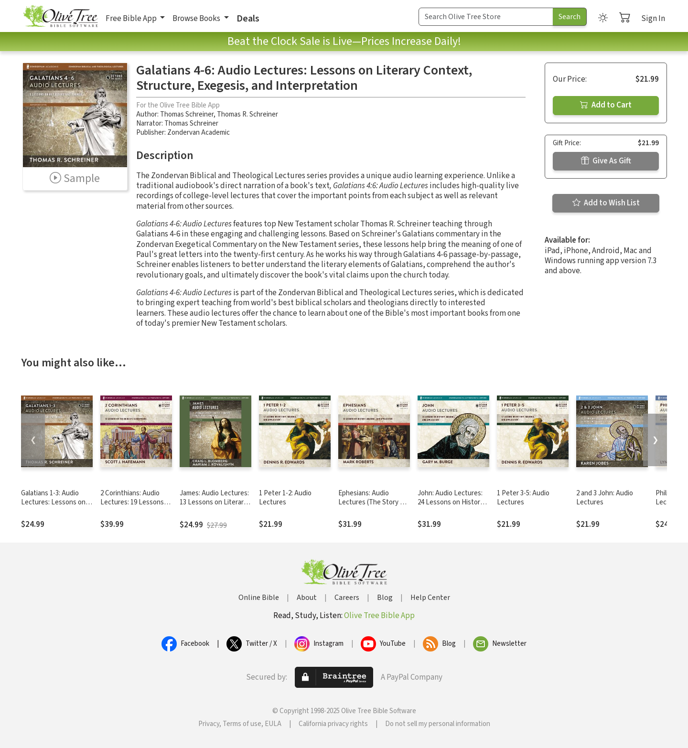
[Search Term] (486, 17)
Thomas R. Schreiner (247, 114)
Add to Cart (606, 105)
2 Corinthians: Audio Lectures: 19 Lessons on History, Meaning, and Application (132, 506)
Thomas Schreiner (187, 114)
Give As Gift (606, 161)
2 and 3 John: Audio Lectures (604, 497)
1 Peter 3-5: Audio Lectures (523, 497)
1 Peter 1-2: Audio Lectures (285, 497)
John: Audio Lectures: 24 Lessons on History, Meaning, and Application (451, 506)
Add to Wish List (606, 203)
